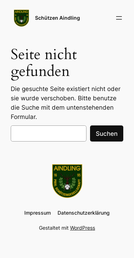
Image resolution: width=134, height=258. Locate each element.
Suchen (107, 133)
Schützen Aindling (57, 18)
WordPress (82, 228)
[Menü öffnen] (119, 18)
